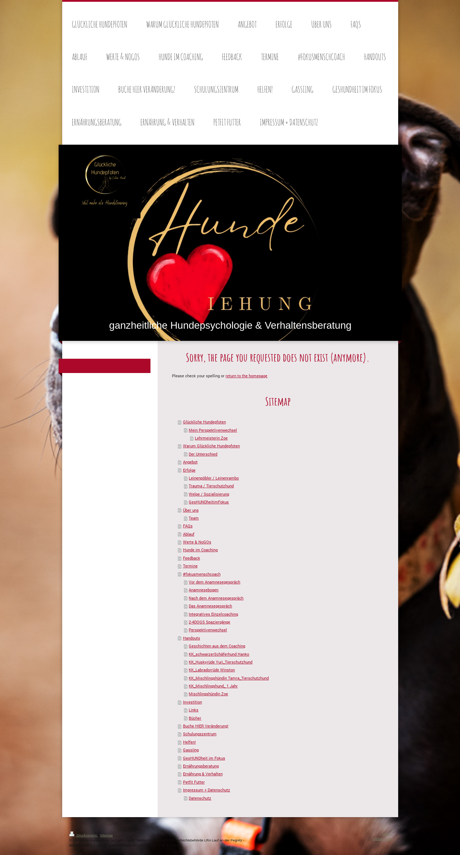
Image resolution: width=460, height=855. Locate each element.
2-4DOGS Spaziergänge (209, 622)
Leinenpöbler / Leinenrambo (214, 478)
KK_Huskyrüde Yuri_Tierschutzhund (220, 662)
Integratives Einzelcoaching (213, 614)
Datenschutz (200, 798)
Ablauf (188, 534)
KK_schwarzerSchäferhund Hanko (219, 654)
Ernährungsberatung (201, 766)
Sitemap (106, 835)
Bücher (195, 718)
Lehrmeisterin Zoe (211, 438)
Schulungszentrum (200, 733)
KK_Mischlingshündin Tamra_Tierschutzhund (229, 678)
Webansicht (381, 839)
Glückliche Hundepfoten (204, 421)
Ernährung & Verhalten (203, 773)
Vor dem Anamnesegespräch (214, 582)
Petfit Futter (194, 782)
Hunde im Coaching (200, 549)
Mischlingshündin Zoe (208, 693)
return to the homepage (246, 375)
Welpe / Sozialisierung (209, 494)
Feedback (191, 558)
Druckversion (83, 835)
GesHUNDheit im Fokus (204, 758)
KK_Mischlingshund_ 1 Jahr (213, 686)
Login (386, 834)
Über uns (191, 510)
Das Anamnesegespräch (210, 605)
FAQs (188, 525)
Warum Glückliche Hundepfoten (211, 445)
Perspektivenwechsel (208, 629)
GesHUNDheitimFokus (209, 501)
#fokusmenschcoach (202, 574)
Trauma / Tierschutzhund (211, 485)
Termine (190, 565)
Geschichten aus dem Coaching (217, 645)
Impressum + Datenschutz (206, 789)
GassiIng (191, 749)
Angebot (190, 461)
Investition (192, 702)
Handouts (191, 638)
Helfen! (189, 742)
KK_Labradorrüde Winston (212, 669)
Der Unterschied (203, 454)
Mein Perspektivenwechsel (213, 430)
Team (194, 518)
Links (193, 709)
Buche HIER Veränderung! (205, 726)
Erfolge (189, 470)
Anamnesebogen (203, 589)
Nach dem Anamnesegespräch (216, 598)
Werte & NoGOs (197, 542)
